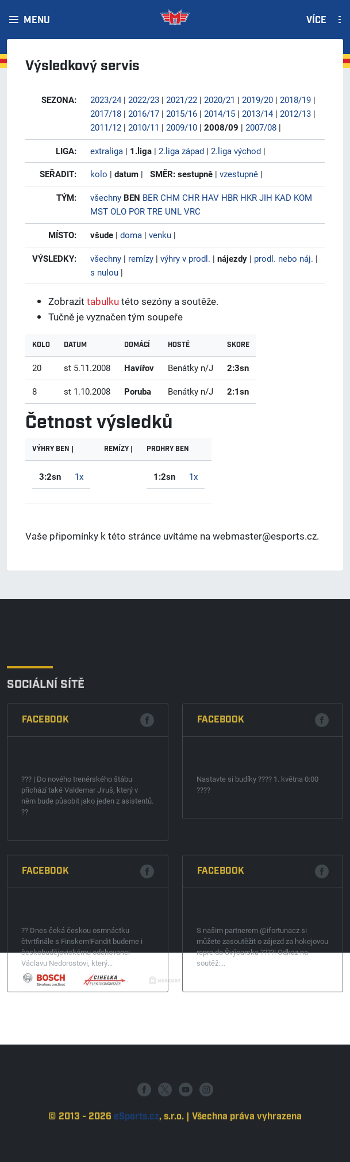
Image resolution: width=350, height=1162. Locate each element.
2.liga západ (181, 150)
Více (316, 20)
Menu (37, 20)
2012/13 (295, 113)
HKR (248, 197)
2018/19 (295, 99)
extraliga (106, 150)
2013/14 (257, 113)
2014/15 (219, 113)
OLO (118, 211)
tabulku (103, 301)
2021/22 (181, 99)
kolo (98, 173)
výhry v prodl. (185, 258)
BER (150, 197)
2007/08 (260, 127)
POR (137, 211)
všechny (105, 197)
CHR (190, 197)
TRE (155, 211)
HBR (229, 197)
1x (79, 476)
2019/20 (257, 99)
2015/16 (181, 113)
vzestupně (239, 173)
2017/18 (105, 113)
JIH (265, 197)
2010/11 (143, 127)
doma (131, 234)
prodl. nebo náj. (283, 258)
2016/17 (143, 113)
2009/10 (181, 127)
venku (160, 234)
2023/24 (105, 99)
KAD (283, 197)
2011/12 (105, 127)
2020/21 (219, 99)
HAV (210, 197)
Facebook (45, 830)
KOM (303, 197)
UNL (173, 211)
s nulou (104, 272)
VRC (192, 211)
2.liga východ (236, 150)
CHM (170, 197)
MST (99, 211)
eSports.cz (136, 1149)
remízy (140, 258)
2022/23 (143, 99)
